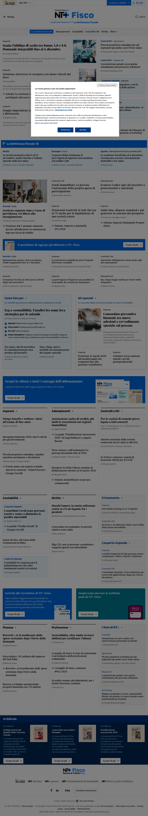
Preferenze (65, 130)
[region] (75, 109)
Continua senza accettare (107, 85)
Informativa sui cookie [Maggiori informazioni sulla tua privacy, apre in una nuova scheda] (63, 110)
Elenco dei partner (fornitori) (46, 123)
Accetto (83, 130)
